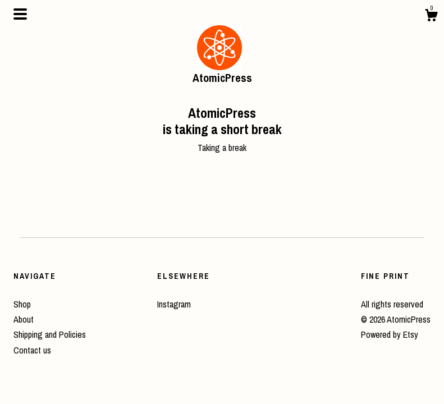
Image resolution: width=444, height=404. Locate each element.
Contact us (32, 350)
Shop (22, 304)
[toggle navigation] (20, 14)
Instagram (174, 304)
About (23, 319)
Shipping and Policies (49, 334)
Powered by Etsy (389, 334)
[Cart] (431, 16)
